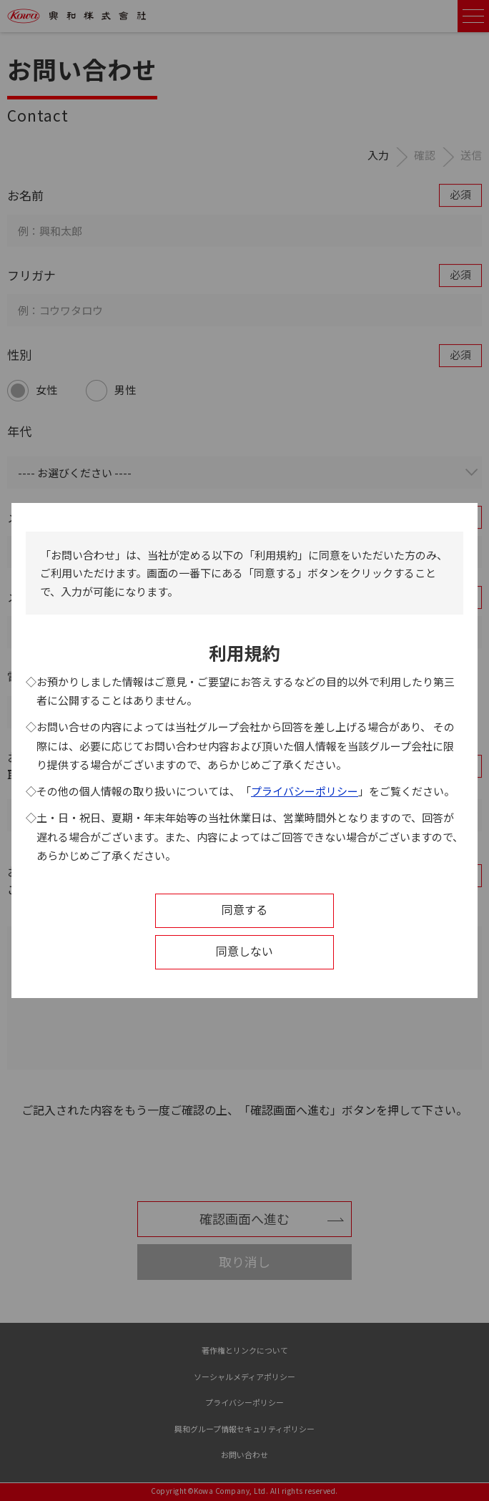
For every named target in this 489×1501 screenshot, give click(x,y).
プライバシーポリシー (304, 790)
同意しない (244, 950)
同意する (244, 909)
